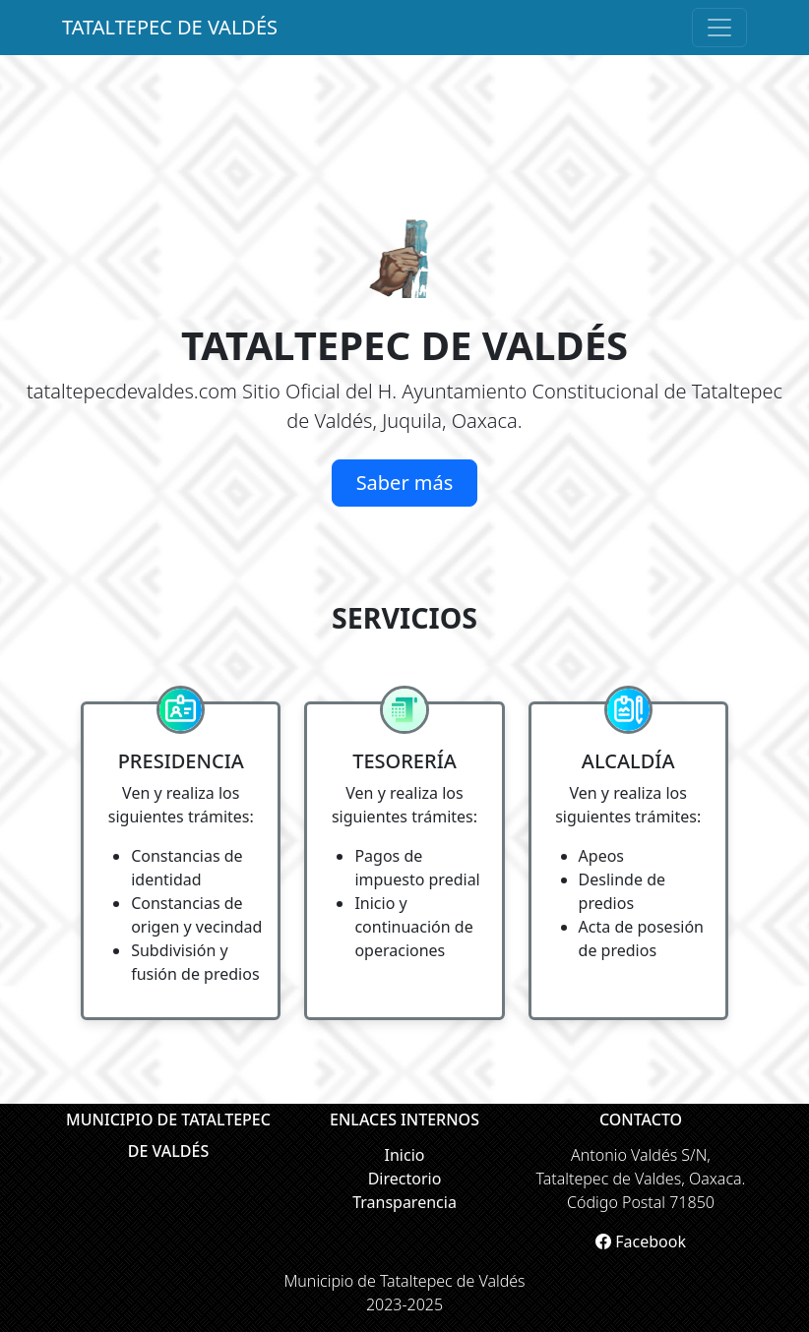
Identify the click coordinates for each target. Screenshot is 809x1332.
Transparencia (404, 1202)
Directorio (405, 1178)
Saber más (405, 482)
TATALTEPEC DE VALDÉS (170, 27)
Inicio (405, 1155)
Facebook (640, 1241)
